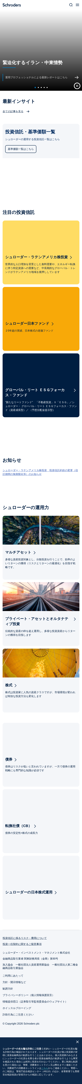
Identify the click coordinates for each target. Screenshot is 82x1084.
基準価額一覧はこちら (21, 149)
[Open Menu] (77, 5)
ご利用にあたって (13, 975)
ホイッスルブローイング (17, 1008)
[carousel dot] (38, 87)
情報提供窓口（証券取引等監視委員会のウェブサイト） (35, 1001)
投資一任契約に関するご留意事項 (22, 944)
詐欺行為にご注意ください (18, 1014)
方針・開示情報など (14, 982)
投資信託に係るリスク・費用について (25, 938)
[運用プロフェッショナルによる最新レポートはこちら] (41, 77)
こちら (44, 1068)
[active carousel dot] (35, 87)
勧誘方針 (8, 988)
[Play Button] (77, 86)
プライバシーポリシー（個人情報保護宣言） (29, 995)
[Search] (71, 5)
